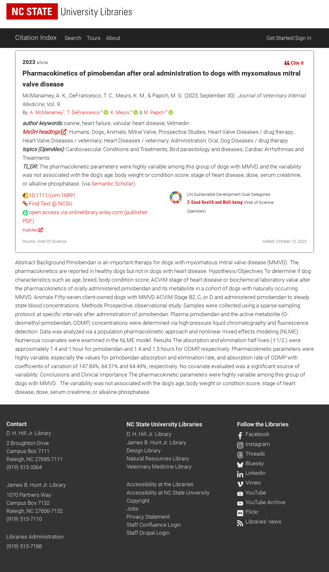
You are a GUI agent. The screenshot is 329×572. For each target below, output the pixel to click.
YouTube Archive (261, 502)
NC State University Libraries (164, 424)
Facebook (253, 434)
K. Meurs (120, 112)
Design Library (144, 450)
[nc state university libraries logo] (69, 11)
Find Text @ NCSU (47, 203)
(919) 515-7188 (24, 546)
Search (73, 38)
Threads (251, 453)
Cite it (294, 63)
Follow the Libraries (263, 424)
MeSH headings (44, 132)
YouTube (251, 492)
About (113, 38)
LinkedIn (251, 473)
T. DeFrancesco (83, 112)
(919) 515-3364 (24, 467)
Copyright (138, 500)
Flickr (248, 512)
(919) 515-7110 (24, 519)
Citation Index (36, 37)
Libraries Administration (35, 536)
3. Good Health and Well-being (215, 202)
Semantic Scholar (112, 183)
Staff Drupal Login (148, 533)
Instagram (253, 444)
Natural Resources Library (158, 458)
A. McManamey (46, 112)
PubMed (32, 230)
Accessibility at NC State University (168, 492)
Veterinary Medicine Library (159, 466)
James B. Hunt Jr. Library (36, 485)
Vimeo (249, 482)
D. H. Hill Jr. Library (28, 433)
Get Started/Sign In (288, 38)
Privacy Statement (148, 516)
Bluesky (250, 463)
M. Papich (154, 112)
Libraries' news (259, 521)
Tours (94, 38)
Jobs (132, 508)
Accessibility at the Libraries (160, 484)
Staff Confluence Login (154, 525)
